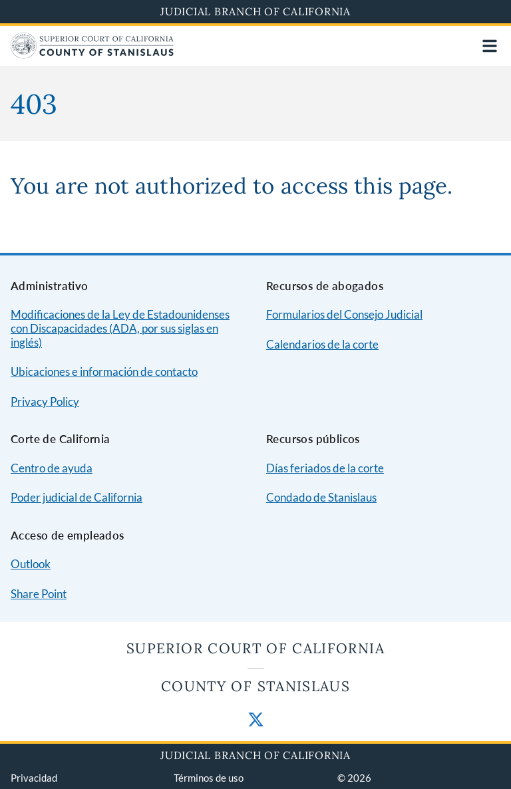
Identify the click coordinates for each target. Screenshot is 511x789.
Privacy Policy (45, 401)
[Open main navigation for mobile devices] (490, 46)
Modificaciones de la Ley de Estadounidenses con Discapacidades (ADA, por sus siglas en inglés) (120, 328)
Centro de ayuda (51, 468)
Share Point (39, 594)
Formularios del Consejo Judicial (344, 314)
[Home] (92, 54)
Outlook (31, 564)
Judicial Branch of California (255, 11)
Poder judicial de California (76, 497)
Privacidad (34, 778)
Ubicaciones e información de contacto (104, 372)
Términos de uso (209, 778)
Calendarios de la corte (322, 344)
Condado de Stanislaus (321, 497)
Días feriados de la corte (325, 468)
